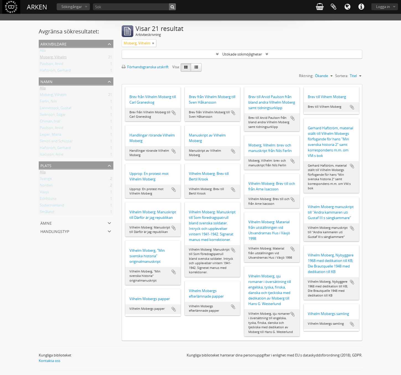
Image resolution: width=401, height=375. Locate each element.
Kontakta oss (49, 360)
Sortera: (341, 75)
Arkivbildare (53, 43)
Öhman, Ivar (50, 122)
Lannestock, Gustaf (55, 108)
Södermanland (52, 206)
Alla (43, 51)
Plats (45, 165)
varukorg (320, 7)
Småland (47, 212)
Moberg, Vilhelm (53, 58)
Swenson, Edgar (53, 115)
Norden (46, 186)
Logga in (383, 6)
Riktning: (306, 75)
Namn (46, 81)
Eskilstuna (48, 199)
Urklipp (333, 7)
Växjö (44, 192)
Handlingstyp (54, 231)
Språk (347, 7)
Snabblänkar (361, 7)
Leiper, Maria (50, 135)
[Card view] (186, 67)
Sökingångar (71, 6)
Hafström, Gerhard (55, 71)
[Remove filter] (153, 43)
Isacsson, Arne (51, 155)
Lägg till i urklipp (173, 113)
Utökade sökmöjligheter (242, 54)
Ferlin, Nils (48, 102)
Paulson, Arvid (51, 64)
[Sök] (134, 6)
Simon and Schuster (56, 142)
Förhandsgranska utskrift (145, 66)
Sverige (46, 179)
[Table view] (196, 67)
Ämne (46, 222)
